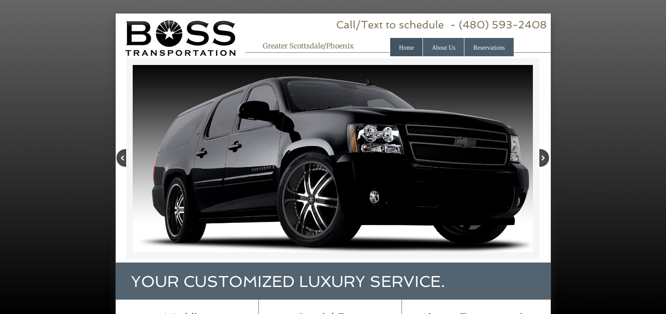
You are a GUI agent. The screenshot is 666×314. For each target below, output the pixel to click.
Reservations (489, 47)
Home (406, 47)
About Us (443, 47)
